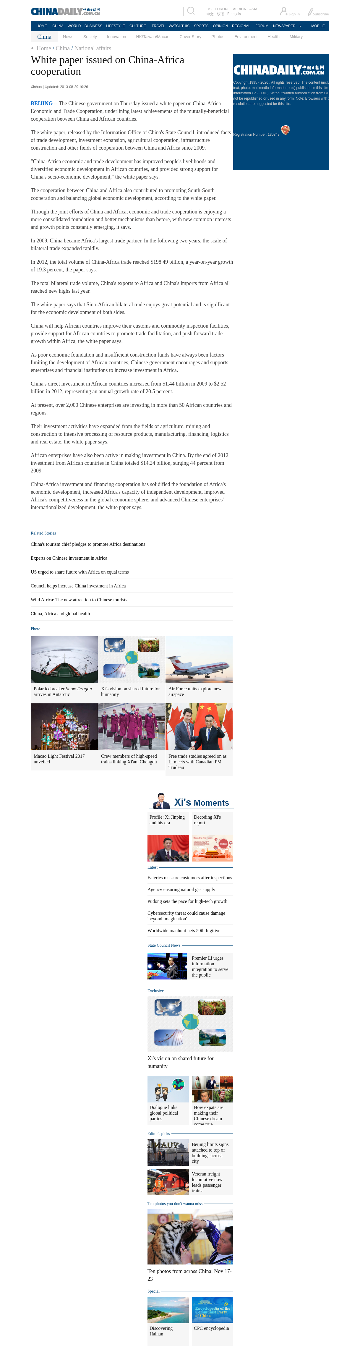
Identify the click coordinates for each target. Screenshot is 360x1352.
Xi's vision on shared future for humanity (130, 691)
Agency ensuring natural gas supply (181, 889)
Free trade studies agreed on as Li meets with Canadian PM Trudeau (197, 762)
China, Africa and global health (60, 613)
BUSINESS (94, 26)
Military (296, 36)
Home (44, 48)
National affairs (92, 48)
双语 (220, 14)
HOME (41, 26)
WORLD (74, 26)
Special (153, 1291)
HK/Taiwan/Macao (153, 36)
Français (234, 14)
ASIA (253, 9)
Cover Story (190, 36)
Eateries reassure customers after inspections (189, 877)
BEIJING (42, 103)
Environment (246, 36)
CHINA (57, 26)
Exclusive (155, 991)
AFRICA (239, 9)
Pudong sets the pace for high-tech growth (187, 901)
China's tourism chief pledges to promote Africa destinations (88, 544)
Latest (152, 867)
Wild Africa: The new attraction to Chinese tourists (79, 599)
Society (90, 36)
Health (273, 36)
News (68, 36)
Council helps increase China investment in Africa (78, 585)
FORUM (261, 26)
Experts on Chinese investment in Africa (69, 558)
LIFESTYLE (115, 26)
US (209, 9)
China (63, 48)
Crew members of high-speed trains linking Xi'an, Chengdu (129, 759)
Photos (217, 36)
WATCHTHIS (179, 26)
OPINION (220, 26)
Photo (35, 629)
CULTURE (137, 26)
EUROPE (222, 9)
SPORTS (201, 26)
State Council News (163, 945)
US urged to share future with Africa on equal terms (80, 571)
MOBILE (318, 26)
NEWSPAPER (284, 26)
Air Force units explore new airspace (195, 691)
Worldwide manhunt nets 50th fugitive (183, 930)
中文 (210, 14)
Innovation (116, 36)
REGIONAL (241, 26)
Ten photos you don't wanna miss (174, 1204)
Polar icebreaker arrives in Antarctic (63, 691)
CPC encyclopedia (211, 1328)
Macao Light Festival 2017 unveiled (59, 759)
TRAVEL (158, 26)
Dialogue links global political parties (164, 1113)
